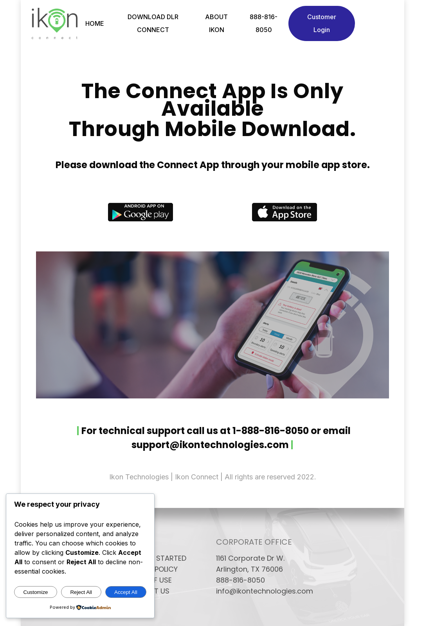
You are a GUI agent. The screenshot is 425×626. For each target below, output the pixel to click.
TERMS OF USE (148, 580)
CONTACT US (146, 591)
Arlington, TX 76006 (249, 569)
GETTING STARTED (155, 558)
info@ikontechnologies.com (258, 591)
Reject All (81, 592)
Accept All (125, 592)
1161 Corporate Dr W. (250, 558)
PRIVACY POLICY (151, 569)
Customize (35, 592)
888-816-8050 (240, 580)
